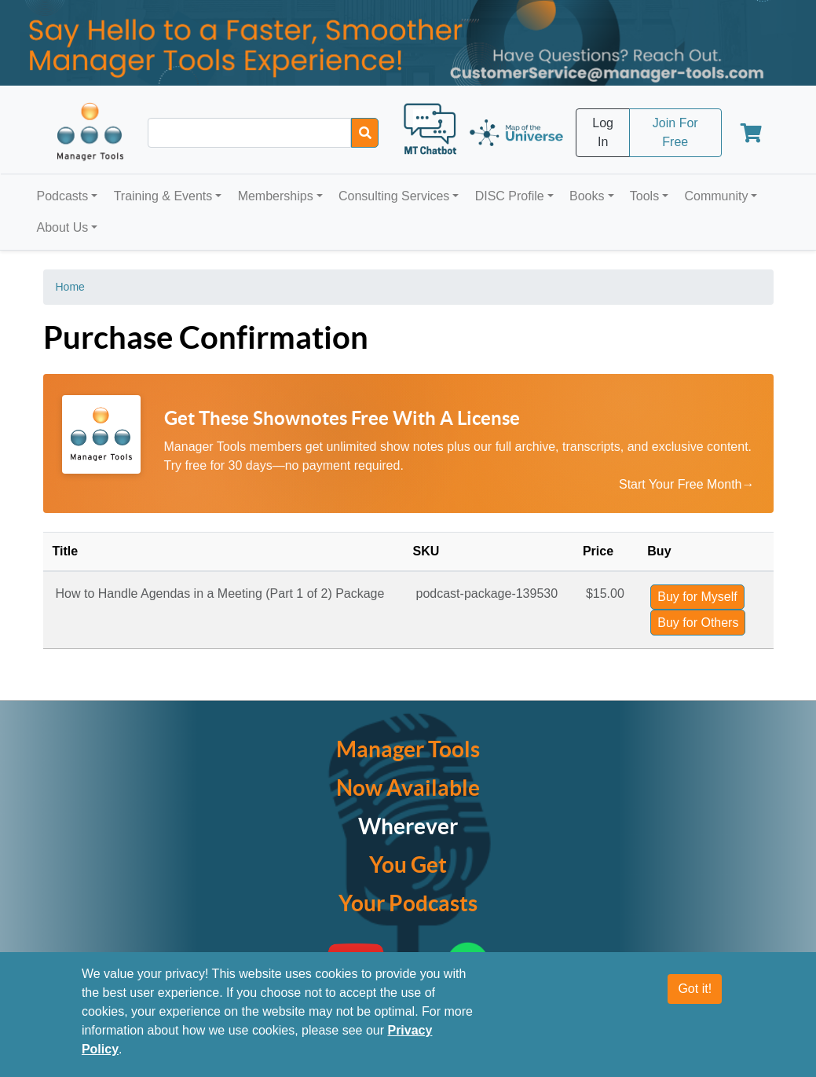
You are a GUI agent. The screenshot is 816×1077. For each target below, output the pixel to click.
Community (716, 196)
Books (586, 196)
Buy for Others (697, 622)
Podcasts (63, 196)
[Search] (365, 133)
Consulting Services (393, 196)
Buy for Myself (697, 596)
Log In (602, 132)
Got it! (695, 995)
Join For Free (675, 132)
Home (70, 286)
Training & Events (163, 196)
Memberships (275, 196)
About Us (63, 227)
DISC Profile (509, 196)
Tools (644, 196)
